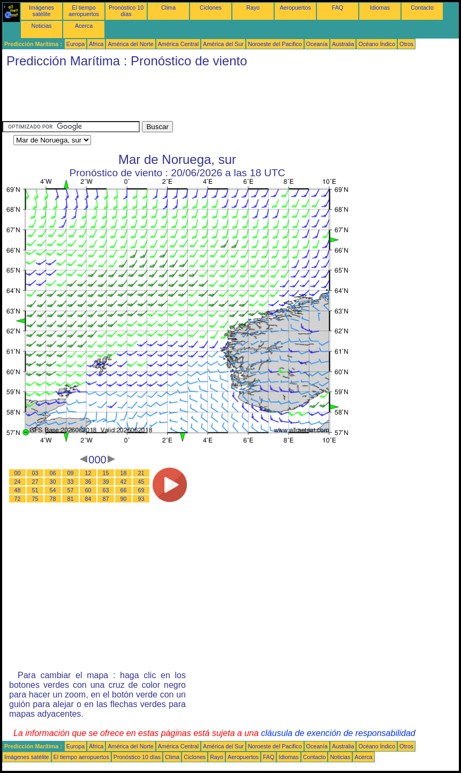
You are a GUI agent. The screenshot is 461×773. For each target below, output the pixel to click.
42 (123, 481)
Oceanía (317, 44)
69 (141, 490)
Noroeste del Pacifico (275, 44)
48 (17, 490)
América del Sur (223, 44)
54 (53, 490)
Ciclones (211, 7)
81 (70, 499)
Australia (343, 44)
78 (53, 499)
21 (141, 473)
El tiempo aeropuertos (84, 10)
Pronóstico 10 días (126, 10)
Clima (168, 7)
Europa (75, 44)
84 (88, 499)
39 (106, 481)
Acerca (84, 25)
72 (17, 499)
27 (35, 481)
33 (70, 481)
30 (53, 481)
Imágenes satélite (41, 10)
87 (106, 499)
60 (88, 490)
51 (35, 490)
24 (17, 481)
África (96, 44)
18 (123, 473)
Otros (406, 44)
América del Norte (130, 44)
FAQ (337, 7)
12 (88, 473)
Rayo (253, 7)
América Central (178, 44)
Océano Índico (376, 44)
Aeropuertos (295, 7)
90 (123, 499)
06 (53, 473)
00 (17, 473)
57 (70, 490)
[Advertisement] (197, 97)
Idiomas (380, 7)
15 (106, 473)
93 (141, 499)
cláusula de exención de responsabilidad (338, 733)
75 (35, 499)
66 (123, 490)
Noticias (42, 25)
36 (88, 481)
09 (70, 473)
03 (35, 473)
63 (106, 490)
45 (141, 481)
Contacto (422, 7)
